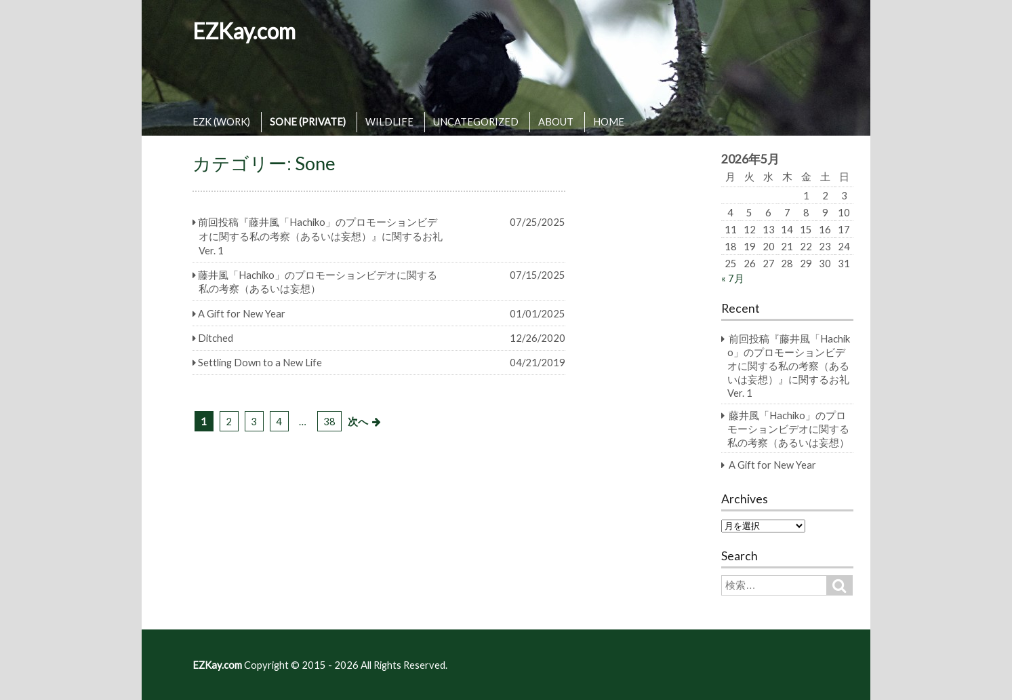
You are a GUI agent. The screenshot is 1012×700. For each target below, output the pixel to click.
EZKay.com (244, 31)
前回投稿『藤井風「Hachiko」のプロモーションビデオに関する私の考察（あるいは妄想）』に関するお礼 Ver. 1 (788, 365)
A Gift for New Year (772, 465)
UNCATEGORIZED (476, 121)
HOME (608, 121)
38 (329, 421)
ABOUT (555, 121)
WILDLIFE (389, 121)
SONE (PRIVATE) (308, 121)
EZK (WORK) (221, 121)
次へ (358, 421)
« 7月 (732, 278)
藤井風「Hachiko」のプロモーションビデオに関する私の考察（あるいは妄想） (788, 428)
